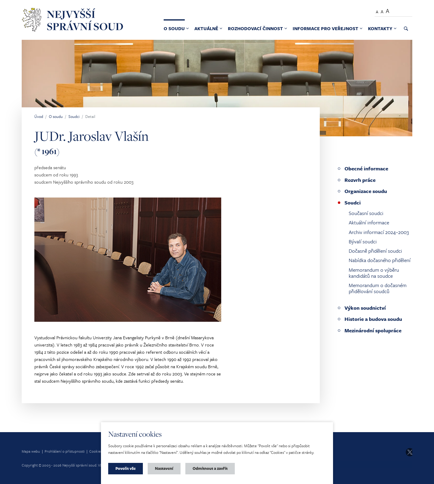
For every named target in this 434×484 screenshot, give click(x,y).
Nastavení (164, 468)
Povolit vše (125, 468)
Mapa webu (31, 451)
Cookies (95, 451)
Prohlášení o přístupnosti (65, 451)
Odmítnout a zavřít (210, 468)
